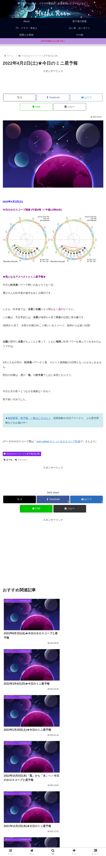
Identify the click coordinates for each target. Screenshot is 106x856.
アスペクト (21, 460)
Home (18, 840)
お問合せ (53, 845)
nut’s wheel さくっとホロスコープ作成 (59, 441)
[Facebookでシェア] (53, 97)
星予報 (8, 460)
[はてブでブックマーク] (86, 97)
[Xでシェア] (19, 97)
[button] (69, 107)
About (53, 840)
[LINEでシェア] (36, 107)
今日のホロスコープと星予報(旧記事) (22, 454)
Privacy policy (87, 840)
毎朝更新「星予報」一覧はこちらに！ (29, 418)
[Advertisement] (53, 81)
